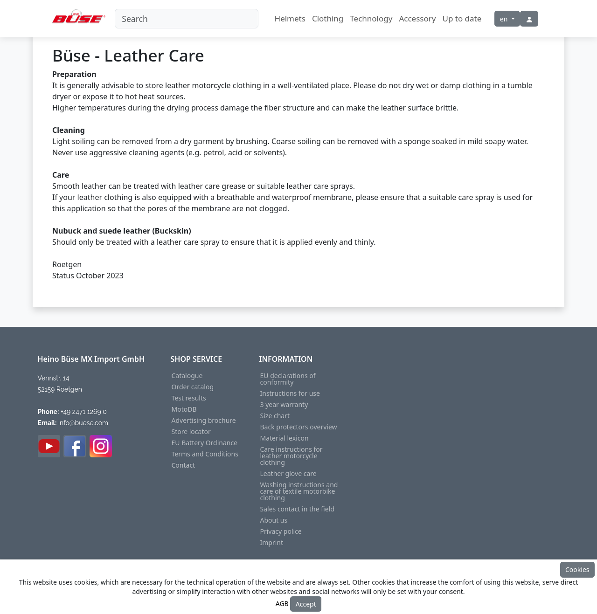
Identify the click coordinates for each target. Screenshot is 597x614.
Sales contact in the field (297, 509)
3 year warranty (284, 404)
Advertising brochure (204, 420)
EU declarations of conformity (288, 379)
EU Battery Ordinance (205, 443)
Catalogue (187, 376)
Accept (306, 604)
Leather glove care (288, 473)
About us (274, 520)
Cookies (577, 569)
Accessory (417, 18)
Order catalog (193, 387)
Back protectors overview (298, 427)
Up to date (461, 18)
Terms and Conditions (205, 454)
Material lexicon (284, 438)
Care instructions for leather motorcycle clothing (291, 456)
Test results (189, 398)
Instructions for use (290, 393)
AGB (282, 603)
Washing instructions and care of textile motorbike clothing (299, 491)
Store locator (191, 431)
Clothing (327, 18)
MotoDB (184, 409)
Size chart (275, 416)
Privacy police (281, 531)
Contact (183, 465)
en (504, 18)
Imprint (272, 542)
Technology (371, 18)
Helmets (290, 18)
